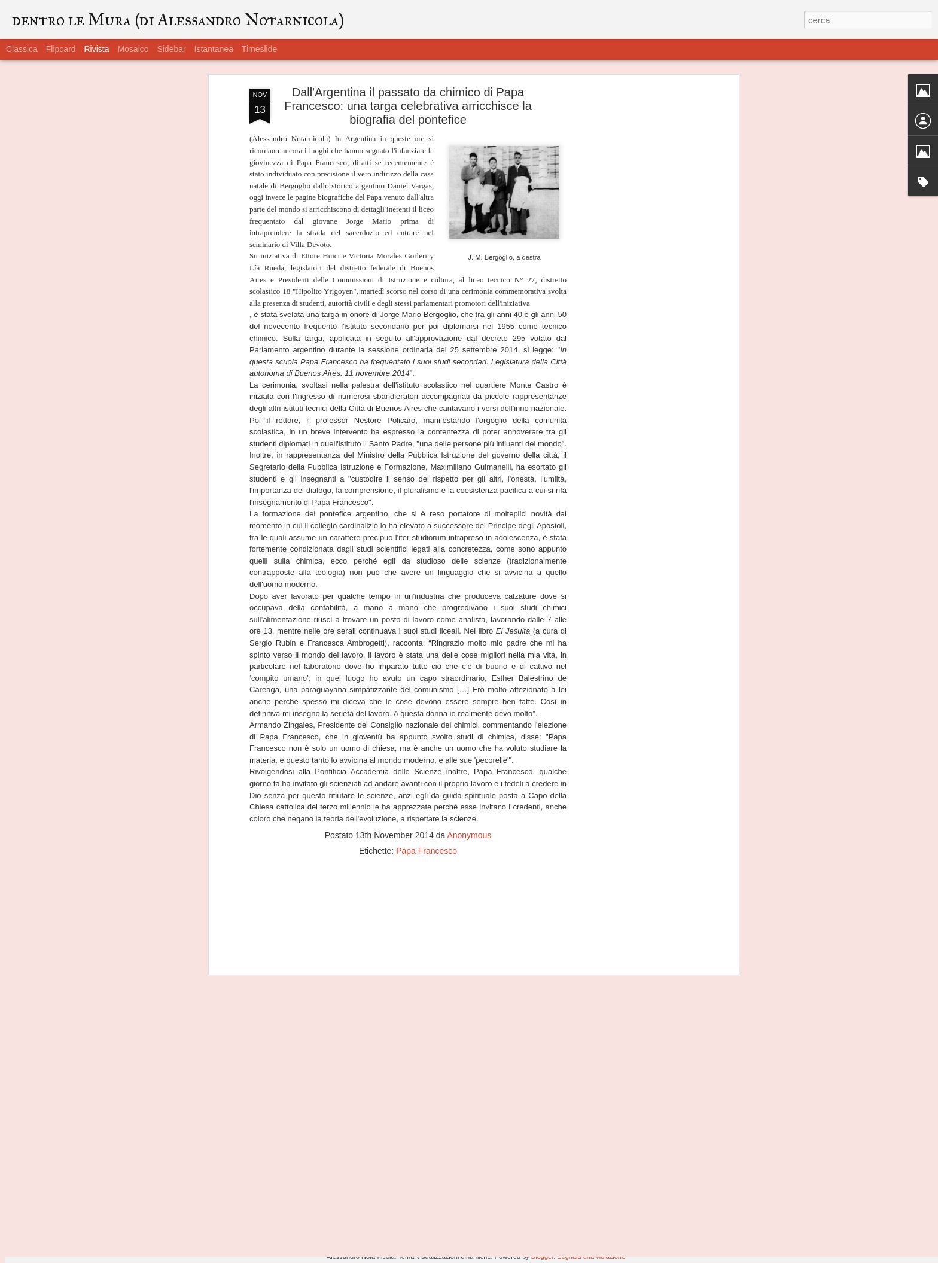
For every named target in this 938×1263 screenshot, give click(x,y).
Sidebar (171, 49)
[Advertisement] (632, 205)
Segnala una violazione (591, 1256)
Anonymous (469, 763)
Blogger (542, 1256)
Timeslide (259, 49)
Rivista (96, 49)
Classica (22, 49)
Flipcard (61, 49)
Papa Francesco (426, 779)
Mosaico (132, 49)
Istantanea (213, 49)
